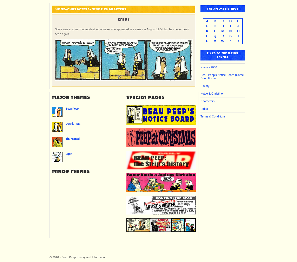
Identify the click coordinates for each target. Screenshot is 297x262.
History (205, 86)
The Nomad (72, 138)
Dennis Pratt (73, 123)
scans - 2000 (208, 67)
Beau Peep (72, 108)
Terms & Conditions (212, 116)
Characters (78, 9)
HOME (60, 9)
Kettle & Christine (211, 93)
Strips (204, 108)
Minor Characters (109, 9)
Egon (69, 153)
